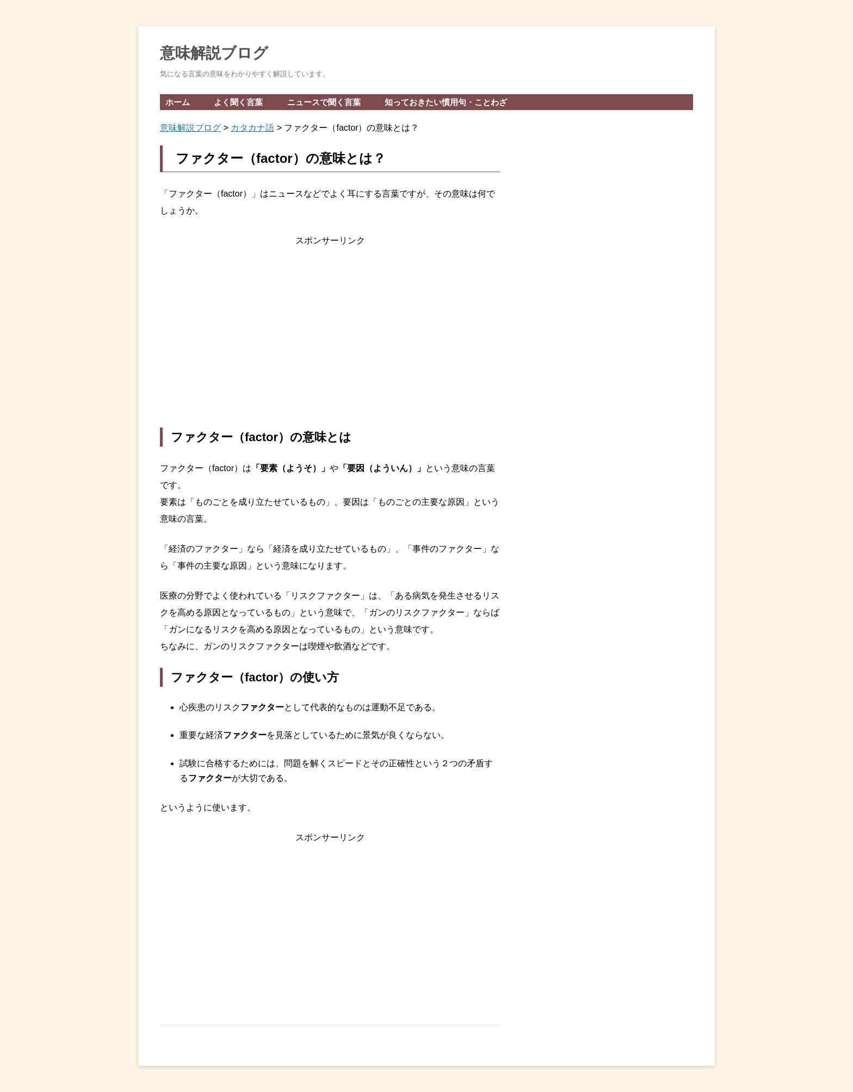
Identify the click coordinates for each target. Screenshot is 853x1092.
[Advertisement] (330, 338)
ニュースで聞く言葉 (324, 102)
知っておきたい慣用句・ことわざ (446, 102)
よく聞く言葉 (238, 102)
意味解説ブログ (214, 53)
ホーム (177, 102)
